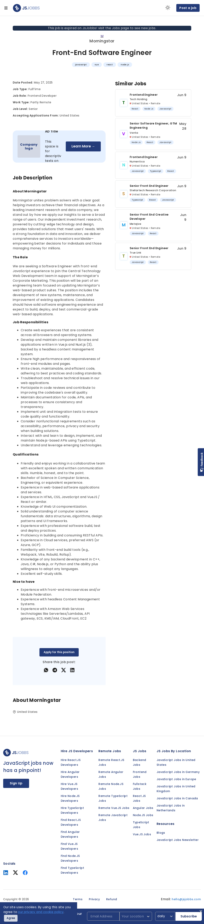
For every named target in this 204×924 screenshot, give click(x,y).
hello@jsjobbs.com (186, 899)
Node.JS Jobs (143, 815)
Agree (11, 918)
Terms (77, 899)
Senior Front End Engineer (149, 186)
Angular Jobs (143, 808)
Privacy (94, 899)
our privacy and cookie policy (41, 912)
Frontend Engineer (144, 95)
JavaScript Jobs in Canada (177, 798)
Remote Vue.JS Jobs (113, 808)
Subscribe (188, 916)
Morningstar (101, 41)
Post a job (187, 8)
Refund (111, 899)
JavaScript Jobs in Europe (176, 779)
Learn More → (83, 146)
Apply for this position (59, 652)
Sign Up (16, 783)
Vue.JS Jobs (142, 834)
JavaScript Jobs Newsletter (178, 840)
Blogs (161, 833)
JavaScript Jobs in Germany (178, 772)
